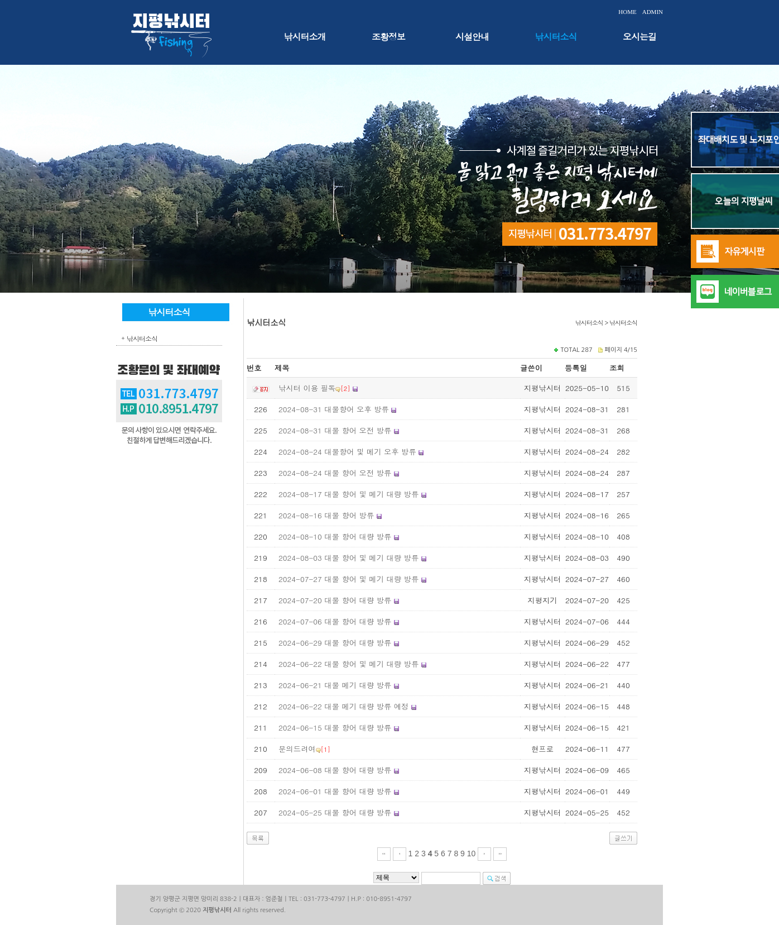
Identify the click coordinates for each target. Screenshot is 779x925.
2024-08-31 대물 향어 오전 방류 (334, 430)
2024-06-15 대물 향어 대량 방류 (334, 727)
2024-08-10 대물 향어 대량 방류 (334, 536)
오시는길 (639, 36)
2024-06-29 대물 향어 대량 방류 (334, 642)
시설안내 (472, 36)
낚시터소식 (556, 36)
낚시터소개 (305, 36)
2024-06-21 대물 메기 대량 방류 (334, 685)
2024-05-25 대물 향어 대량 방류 (334, 812)
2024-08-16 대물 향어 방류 (326, 515)
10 (471, 853)
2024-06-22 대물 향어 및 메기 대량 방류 (348, 664)
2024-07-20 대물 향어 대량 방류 (334, 600)
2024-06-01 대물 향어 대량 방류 (334, 791)
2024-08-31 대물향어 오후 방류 (333, 409)
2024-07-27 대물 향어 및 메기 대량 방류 (348, 579)
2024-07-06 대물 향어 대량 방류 (334, 621)
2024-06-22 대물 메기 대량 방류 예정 (343, 706)
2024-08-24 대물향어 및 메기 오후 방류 (347, 451)
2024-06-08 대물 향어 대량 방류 (334, 770)
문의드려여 (297, 748)
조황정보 (388, 36)
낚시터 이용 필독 (306, 388)
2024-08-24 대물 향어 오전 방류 (334, 473)
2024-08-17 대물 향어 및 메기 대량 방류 (348, 494)
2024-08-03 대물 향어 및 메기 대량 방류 (348, 557)
